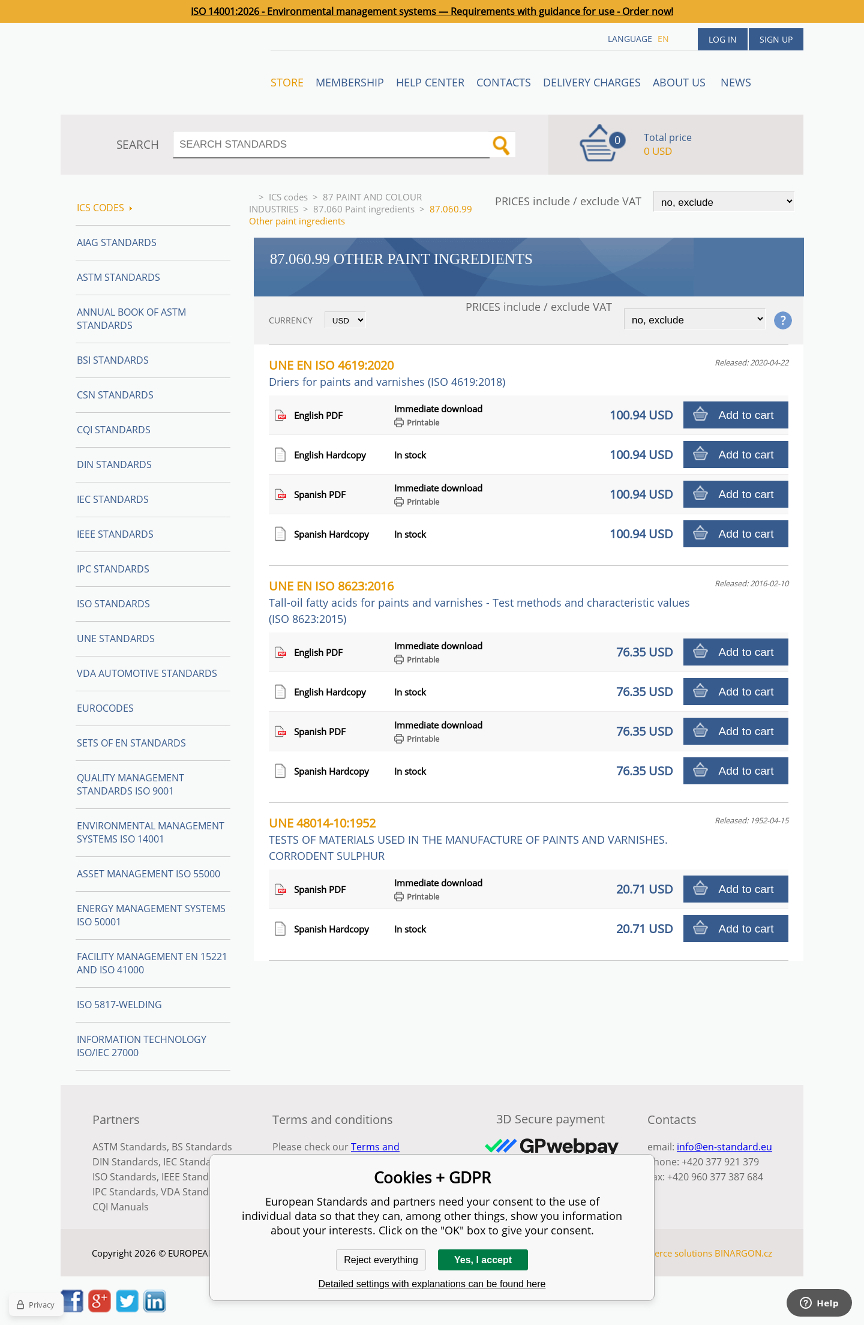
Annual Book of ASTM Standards (131, 318)
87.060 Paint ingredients (364, 209)
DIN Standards (114, 464)
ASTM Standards (118, 277)
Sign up (776, 39)
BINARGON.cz (743, 1253)
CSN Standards (115, 394)
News (736, 82)
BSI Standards (113, 360)
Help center (430, 82)
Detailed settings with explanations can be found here (432, 1284)
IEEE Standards (115, 534)
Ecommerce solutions (667, 1253)
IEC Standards (113, 499)
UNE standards (116, 638)
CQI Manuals (120, 1206)
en (663, 38)
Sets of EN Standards (131, 743)
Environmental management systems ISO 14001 (150, 832)
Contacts (503, 82)
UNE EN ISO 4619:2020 (387, 373)
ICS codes (288, 197)
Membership (350, 82)
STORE (287, 82)
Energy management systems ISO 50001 (151, 915)
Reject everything (381, 1260)
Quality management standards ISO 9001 (130, 784)
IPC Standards (113, 568)
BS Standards (202, 1146)
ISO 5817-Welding (119, 1004)
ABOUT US (681, 82)
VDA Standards (195, 1191)
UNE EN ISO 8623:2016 (479, 602)
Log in (723, 39)
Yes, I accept (483, 1260)
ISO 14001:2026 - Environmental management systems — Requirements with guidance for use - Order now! (432, 11)
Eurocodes (105, 708)
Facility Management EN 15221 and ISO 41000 (152, 963)
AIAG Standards (117, 242)
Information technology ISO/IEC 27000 (141, 1046)
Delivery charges (592, 82)
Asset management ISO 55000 (148, 873)
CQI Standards (114, 429)
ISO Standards (113, 603)
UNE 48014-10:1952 (468, 839)
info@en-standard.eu (724, 1146)
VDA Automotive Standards (147, 673)
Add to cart (746, 415)
